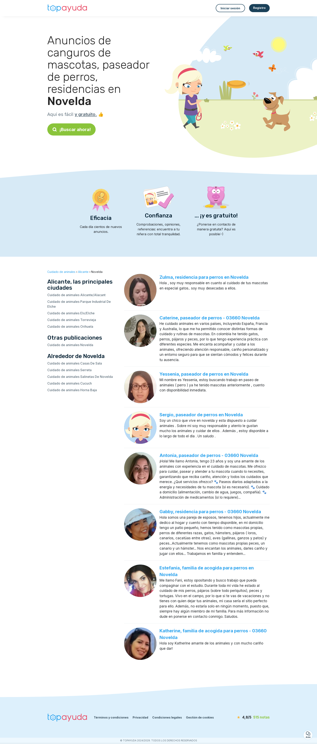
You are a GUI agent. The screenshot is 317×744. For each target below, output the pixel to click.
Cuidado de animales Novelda (70, 345)
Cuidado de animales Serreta (69, 370)
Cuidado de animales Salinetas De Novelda (80, 377)
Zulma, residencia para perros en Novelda (204, 277)
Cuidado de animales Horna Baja (72, 390)
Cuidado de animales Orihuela (70, 326)
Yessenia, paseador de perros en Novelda (204, 374)
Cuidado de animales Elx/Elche (71, 313)
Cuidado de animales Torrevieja (71, 320)
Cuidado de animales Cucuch (69, 383)
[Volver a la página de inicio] (67, 8)
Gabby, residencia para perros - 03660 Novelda (210, 511)
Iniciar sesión (230, 8)
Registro (259, 8)
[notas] (246, 717)
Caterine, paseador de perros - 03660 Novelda (210, 317)
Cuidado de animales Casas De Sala (74, 363)
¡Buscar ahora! (71, 129)
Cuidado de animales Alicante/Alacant (76, 295)
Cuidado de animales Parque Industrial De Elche (79, 304)
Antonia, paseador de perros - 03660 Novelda (209, 455)
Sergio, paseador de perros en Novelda (201, 414)
